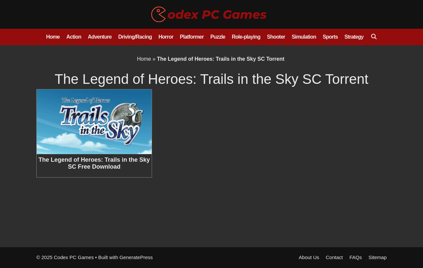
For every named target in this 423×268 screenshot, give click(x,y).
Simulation (304, 37)
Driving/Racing (135, 37)
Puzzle (217, 37)
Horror (165, 37)
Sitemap (377, 257)
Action (73, 37)
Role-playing (246, 37)
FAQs (355, 257)
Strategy (354, 37)
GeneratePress (136, 257)
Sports (330, 37)
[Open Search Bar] (373, 37)
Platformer (192, 37)
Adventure (100, 37)
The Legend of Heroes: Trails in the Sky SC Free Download (94, 163)
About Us (309, 257)
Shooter (276, 37)
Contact (334, 257)
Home (52, 37)
